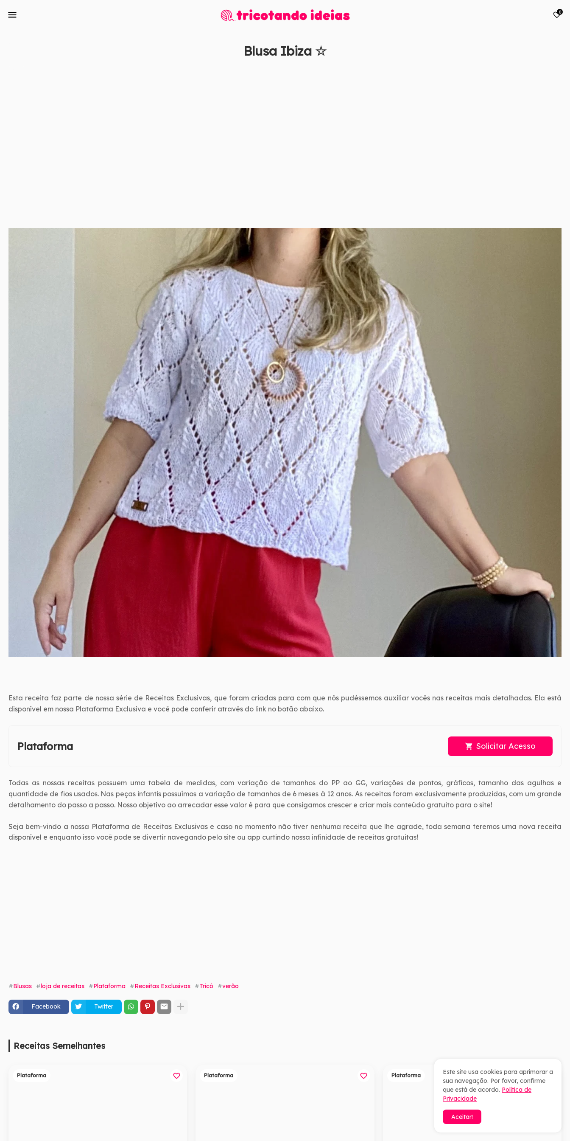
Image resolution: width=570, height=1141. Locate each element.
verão (230, 986)
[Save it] (557, 71)
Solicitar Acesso (506, 746)
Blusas (22, 986)
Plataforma (109, 986)
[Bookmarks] (557, 15)
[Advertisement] (262, 147)
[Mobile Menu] (12, 15)
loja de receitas (62, 986)
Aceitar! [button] (462, 1117)
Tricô (206, 986)
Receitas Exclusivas (162, 986)
